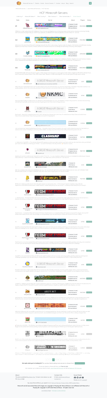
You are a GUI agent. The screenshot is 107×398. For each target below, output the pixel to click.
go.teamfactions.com (43, 238)
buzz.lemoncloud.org (43, 42)
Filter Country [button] (41, 16)
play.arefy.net (41, 294)
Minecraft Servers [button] (28, 3)
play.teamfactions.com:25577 (46, 195)
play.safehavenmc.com (44, 125)
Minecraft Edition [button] (29, 16)
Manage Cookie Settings (59, 390)
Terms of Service (56, 383)
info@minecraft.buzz (64, 377)
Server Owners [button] (49, 3)
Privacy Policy (65, 383)
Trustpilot (84, 380)
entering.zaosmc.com (43, 224)
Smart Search (77, 16)
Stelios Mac (32, 377)
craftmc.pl (40, 281)
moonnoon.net (42, 267)
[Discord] (75, 377)
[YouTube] (83, 377)
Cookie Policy (75, 383)
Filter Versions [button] (52, 16)
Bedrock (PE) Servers (75, 368)
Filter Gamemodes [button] (64, 16)
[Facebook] (78, 377)
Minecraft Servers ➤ (79, 363)
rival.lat (39, 111)
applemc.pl (41, 153)
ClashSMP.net (41, 139)
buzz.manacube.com (43, 70)
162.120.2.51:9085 (42, 167)
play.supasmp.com (43, 253)
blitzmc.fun (41, 336)
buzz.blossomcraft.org (44, 308)
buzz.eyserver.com (43, 350)
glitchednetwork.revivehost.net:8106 (47, 84)
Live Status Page (46, 390)
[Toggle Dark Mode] (90, 3)
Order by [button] (19, 16)
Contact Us (57, 379)
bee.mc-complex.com (44, 56)
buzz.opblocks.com (43, 28)
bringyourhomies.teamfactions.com (47, 209)
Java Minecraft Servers (56, 368)
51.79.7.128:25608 (42, 322)
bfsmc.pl (40, 181)
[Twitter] (80, 377)
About (19, 379)
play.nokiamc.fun (42, 97)
